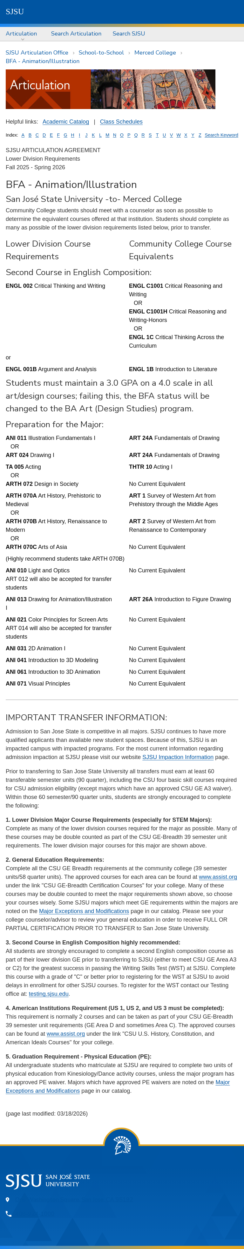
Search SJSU (129, 33)
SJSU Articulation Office (37, 52)
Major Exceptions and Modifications (84, 911)
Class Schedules (121, 122)
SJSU (15, 11)
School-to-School (101, 52)
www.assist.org (218, 877)
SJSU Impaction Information (178, 757)
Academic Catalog (66, 122)
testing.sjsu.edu (49, 994)
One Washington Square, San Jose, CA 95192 (74, 1199)
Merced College (155, 52)
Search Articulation (76, 33)
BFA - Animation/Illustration (42, 61)
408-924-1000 (35, 1214)
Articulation (21, 33)
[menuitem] (22, 34)
